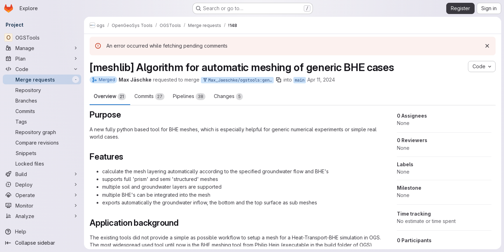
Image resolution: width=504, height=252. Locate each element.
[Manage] (42, 48)
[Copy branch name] (278, 80)
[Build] (42, 174)
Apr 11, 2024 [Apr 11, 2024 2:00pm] (321, 80)
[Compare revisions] (42, 142)
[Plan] (42, 58)
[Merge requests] (42, 79)
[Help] (42, 232)
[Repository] (42, 90)
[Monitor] (42, 205)
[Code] (42, 69)
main (299, 80)
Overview (110, 96)
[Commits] (42, 111)
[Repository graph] (42, 132)
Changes (228, 96)
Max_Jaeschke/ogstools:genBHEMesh (238, 80)
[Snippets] (42, 153)
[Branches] (42, 100)
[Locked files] (42, 163)
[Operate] (42, 195)
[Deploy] (42, 184)
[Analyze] (42, 216)
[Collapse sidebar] (42, 243)
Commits (149, 96)
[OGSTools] (42, 37)
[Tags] (42, 121)
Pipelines (189, 96)
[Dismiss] (487, 46)
